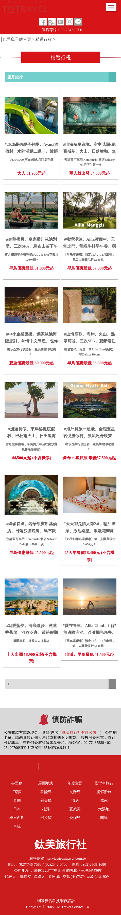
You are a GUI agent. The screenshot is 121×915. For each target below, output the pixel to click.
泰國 (17, 800)
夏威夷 (75, 809)
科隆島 (46, 792)
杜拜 (46, 809)
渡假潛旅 (104, 792)
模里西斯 (17, 818)
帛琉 (17, 826)
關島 (104, 818)
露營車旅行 (103, 783)
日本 (17, 809)
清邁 (75, 800)
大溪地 (104, 809)
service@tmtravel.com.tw (67, 858)
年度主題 (75, 783)
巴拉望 (46, 818)
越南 (104, 800)
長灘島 (75, 792)
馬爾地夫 (46, 783)
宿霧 (17, 792)
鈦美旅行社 (60, 846)
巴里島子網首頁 (17, 39)
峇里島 (17, 783)
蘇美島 (46, 800)
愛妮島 (75, 818)
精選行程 (44, 39)
